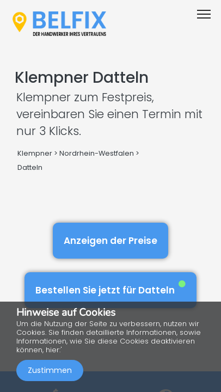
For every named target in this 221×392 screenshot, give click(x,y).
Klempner (34, 153)
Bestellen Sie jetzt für (110, 288)
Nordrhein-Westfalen (96, 153)
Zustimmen (50, 370)
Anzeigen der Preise (110, 240)
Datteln (29, 167)
